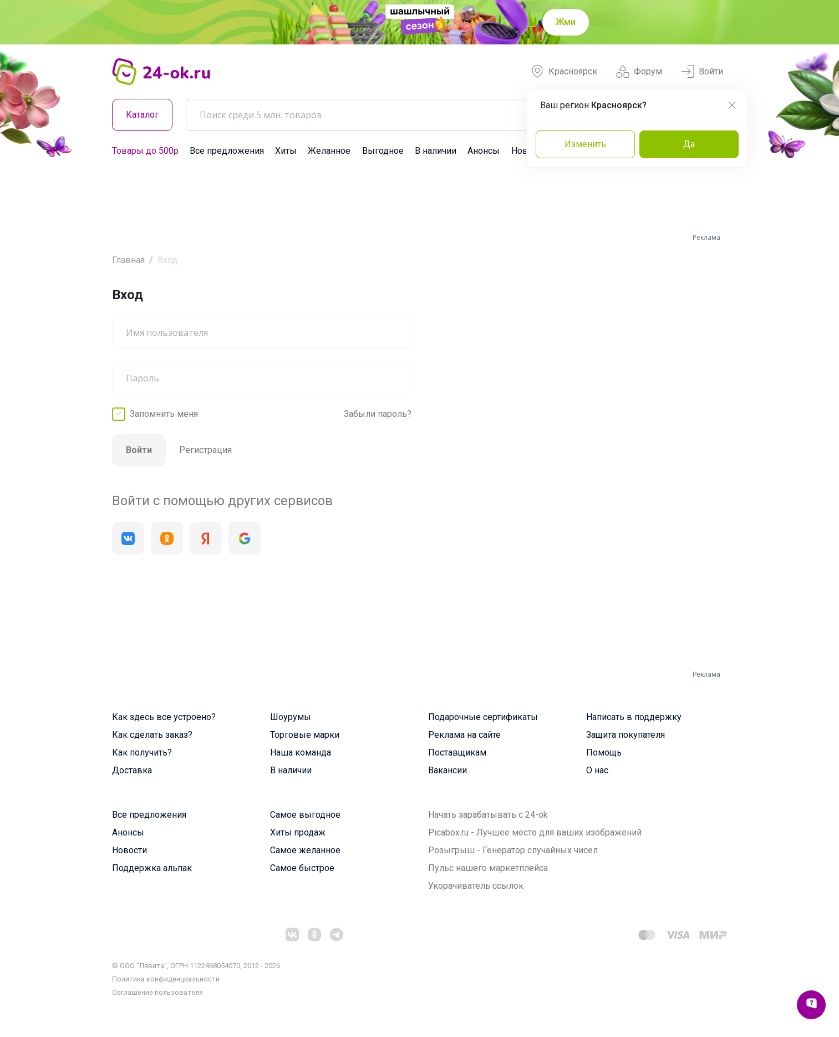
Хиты (286, 150)
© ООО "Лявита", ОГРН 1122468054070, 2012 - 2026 (196, 966)
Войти (702, 71)
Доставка (132, 770)
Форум (639, 71)
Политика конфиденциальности (166, 979)
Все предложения (227, 150)
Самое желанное (305, 850)
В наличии (435, 150)
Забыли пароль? (377, 414)
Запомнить (164, 414)
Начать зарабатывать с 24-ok (488, 814)
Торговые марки (304, 734)
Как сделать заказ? (152, 734)
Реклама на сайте (464, 734)
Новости (129, 850)
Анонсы (483, 150)
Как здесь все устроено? (164, 717)
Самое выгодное (305, 814)
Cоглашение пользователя (157, 992)
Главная (128, 260)
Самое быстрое (302, 868)
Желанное (329, 150)
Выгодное (383, 150)
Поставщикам (457, 752)
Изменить (585, 144)
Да (689, 144)
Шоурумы (290, 717)
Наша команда (300, 752)
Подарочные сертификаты (483, 717)
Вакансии (447, 770)
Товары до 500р (145, 150)
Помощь (604, 752)
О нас (597, 770)
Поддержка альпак (152, 868)
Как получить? (142, 752)
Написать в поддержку (634, 717)
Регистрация (205, 450)
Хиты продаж (298, 832)
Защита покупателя (625, 734)
